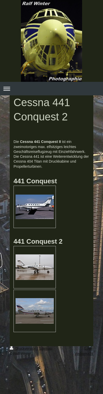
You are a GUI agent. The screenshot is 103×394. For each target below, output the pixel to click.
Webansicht (84, 354)
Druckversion (23, 348)
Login (89, 348)
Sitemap (45, 348)
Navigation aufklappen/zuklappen (51, 88)
